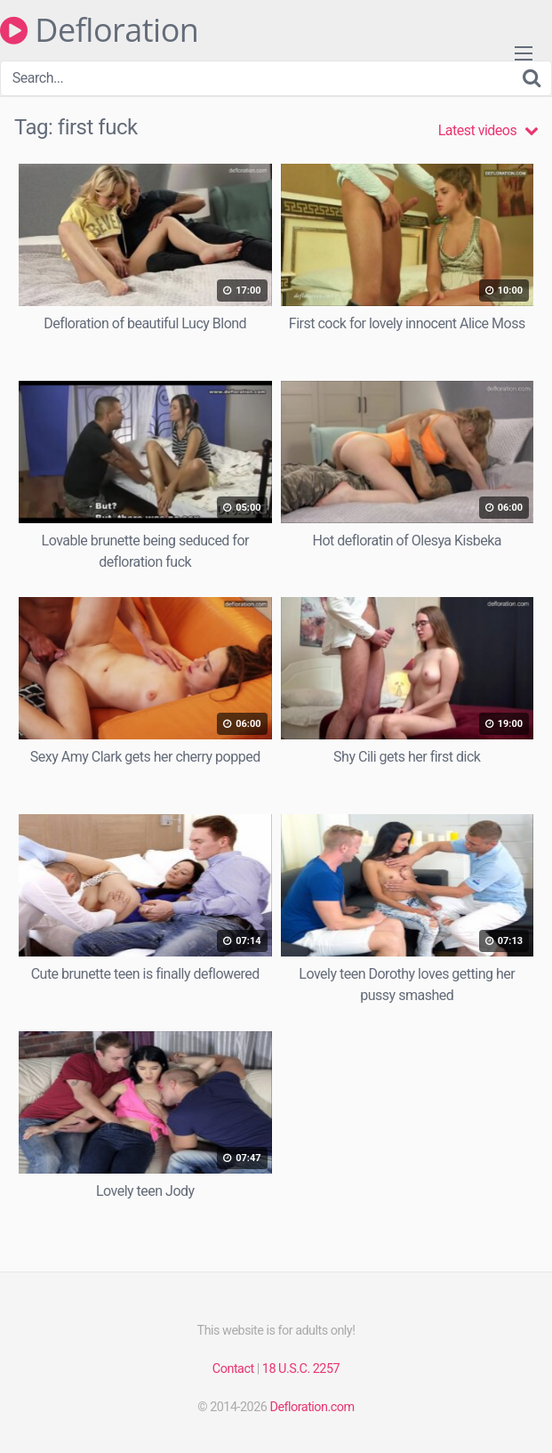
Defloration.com (311, 1407)
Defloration (99, 30)
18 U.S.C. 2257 (301, 1368)
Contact (233, 1368)
